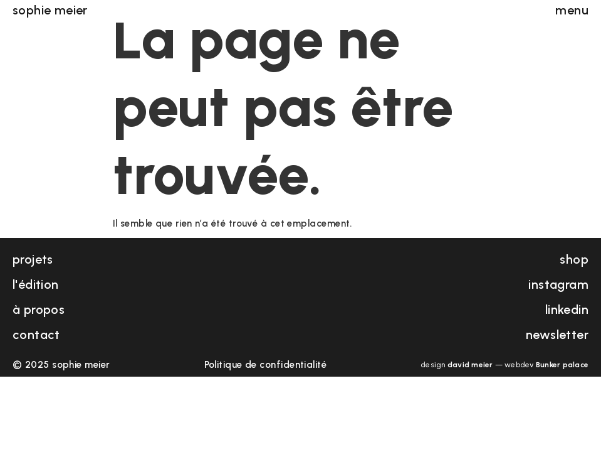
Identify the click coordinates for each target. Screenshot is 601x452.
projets (33, 259)
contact (36, 334)
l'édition (36, 284)
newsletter (557, 334)
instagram (558, 284)
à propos (39, 309)
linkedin (566, 309)
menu (571, 8)
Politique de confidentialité (265, 364)
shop (574, 259)
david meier (470, 364)
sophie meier (50, 8)
